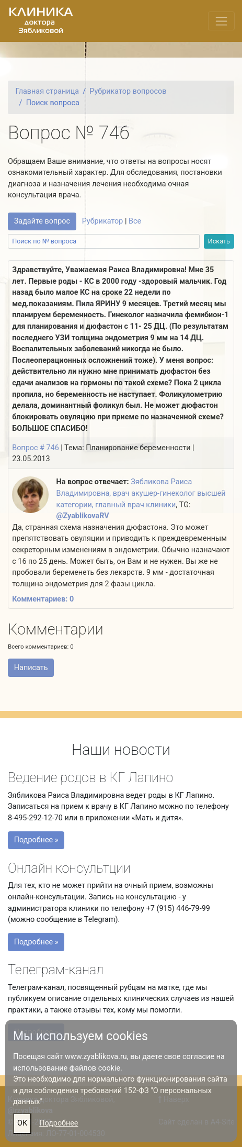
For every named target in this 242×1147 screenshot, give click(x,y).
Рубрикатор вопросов (127, 91)
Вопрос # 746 (35, 447)
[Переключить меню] (221, 21)
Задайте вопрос (42, 221)
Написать (31, 667)
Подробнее (58, 1123)
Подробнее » (38, 842)
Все (135, 221)
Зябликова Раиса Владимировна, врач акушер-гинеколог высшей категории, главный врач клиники (141, 493)
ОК (22, 1123)
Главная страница (47, 91)
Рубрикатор (102, 221)
